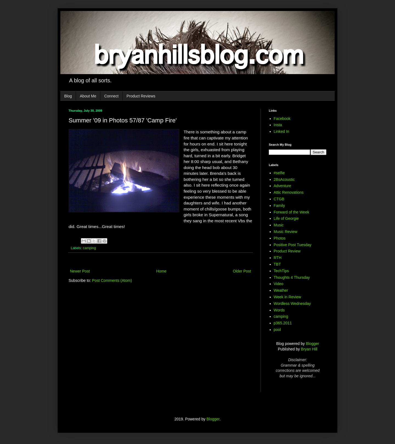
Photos (280, 238)
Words (279, 310)
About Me (88, 96)
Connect (111, 96)
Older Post (242, 271)
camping (89, 248)
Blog (68, 96)
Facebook (282, 118)
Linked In (281, 131)
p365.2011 (283, 323)
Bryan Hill (309, 349)
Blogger (312, 343)
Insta (278, 125)
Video (279, 284)
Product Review (287, 251)
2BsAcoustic (284, 179)
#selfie (279, 173)
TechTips (281, 271)
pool (277, 329)
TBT (277, 264)
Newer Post (80, 271)
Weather (281, 290)
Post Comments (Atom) (112, 280)
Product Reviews (140, 96)
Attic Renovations (289, 192)
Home (161, 271)
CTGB (279, 199)
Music (279, 225)
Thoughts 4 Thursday (292, 277)
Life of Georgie (286, 218)
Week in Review (287, 297)
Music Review (285, 231)
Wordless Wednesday (292, 303)
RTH (278, 257)
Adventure (282, 186)
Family (279, 205)
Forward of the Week (291, 212)
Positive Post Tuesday (293, 245)
